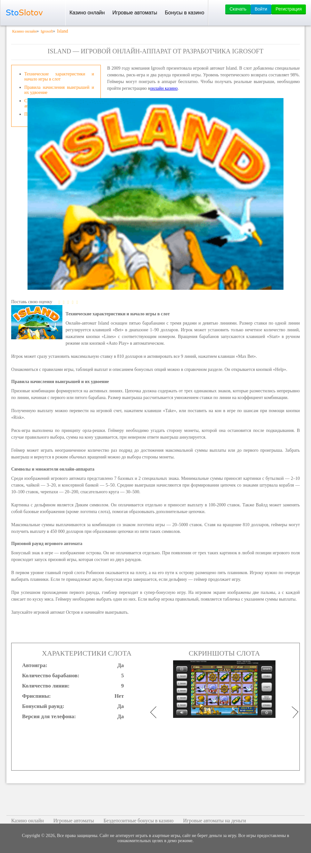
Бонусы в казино (184, 12)
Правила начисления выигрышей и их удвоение (59, 90)
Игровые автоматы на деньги (214, 820)
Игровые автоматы (134, 12)
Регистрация (288, 9)
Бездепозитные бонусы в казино (138, 820)
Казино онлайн (87, 12)
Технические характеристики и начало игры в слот (59, 76)
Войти (261, 9)
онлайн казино (164, 88)
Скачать (237, 9)
